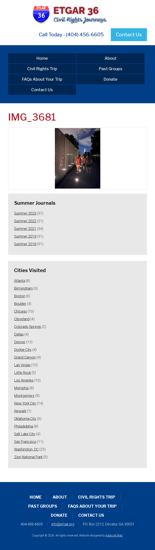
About (110, 58)
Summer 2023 (25, 213)
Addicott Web (114, 535)
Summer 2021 (25, 228)
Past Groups (110, 68)
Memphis (21, 388)
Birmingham (23, 288)
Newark (20, 411)
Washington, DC (26, 449)
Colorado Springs (27, 327)
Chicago (20, 311)
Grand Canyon (25, 357)
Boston (19, 296)
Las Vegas (22, 365)
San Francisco (25, 441)
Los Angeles (24, 380)
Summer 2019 (25, 236)
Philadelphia (23, 426)
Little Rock (22, 372)
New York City (25, 403)
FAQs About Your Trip (42, 79)
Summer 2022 (25, 221)
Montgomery (24, 395)
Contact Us (129, 35)
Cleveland (21, 319)
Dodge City (22, 350)
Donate (110, 79)
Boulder (20, 304)
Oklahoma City (25, 418)
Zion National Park (28, 457)
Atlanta (19, 281)
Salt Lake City (24, 434)
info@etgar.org (62, 524)
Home (42, 58)
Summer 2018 (25, 244)
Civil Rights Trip (42, 68)
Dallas (19, 334)
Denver (19, 342)
